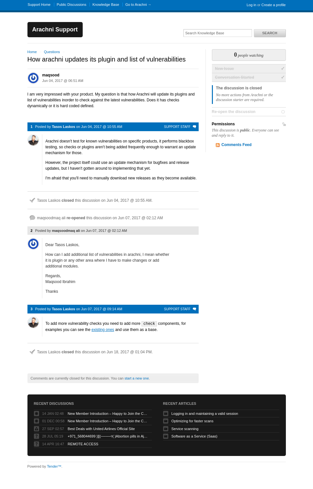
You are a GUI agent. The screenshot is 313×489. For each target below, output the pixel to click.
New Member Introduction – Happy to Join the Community (108, 413)
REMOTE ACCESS (83, 444)
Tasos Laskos (63, 127)
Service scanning (185, 428)
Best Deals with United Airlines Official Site (101, 428)
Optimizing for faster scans (193, 421)
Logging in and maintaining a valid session (205, 413)
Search (269, 33)
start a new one (137, 378)
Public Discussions (72, 4)
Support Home (39, 4)
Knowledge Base (105, 4)
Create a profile (273, 5)
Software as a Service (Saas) (194, 436)
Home (32, 52)
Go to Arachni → (138, 4)
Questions (52, 52)
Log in (251, 5)
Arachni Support (55, 29)
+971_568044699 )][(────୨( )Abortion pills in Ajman (108, 436)
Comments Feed (237, 144)
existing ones (102, 329)
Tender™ (54, 466)
